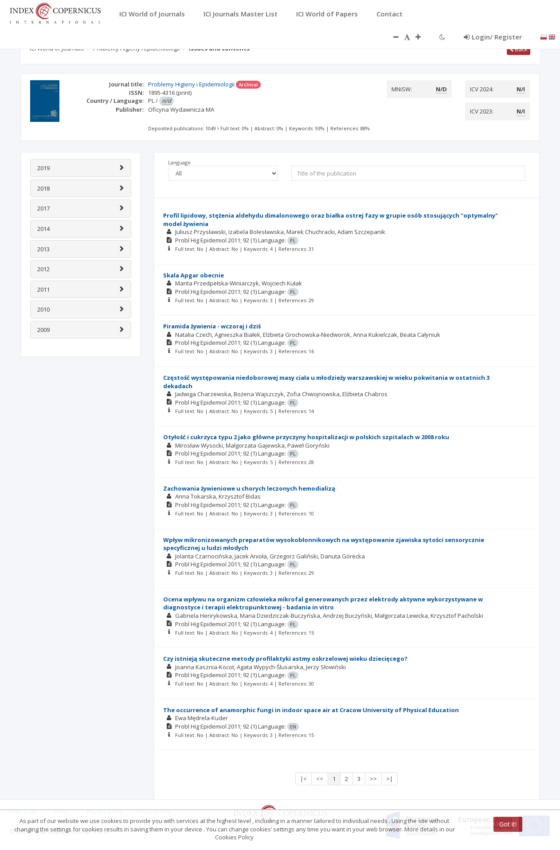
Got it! (508, 824)
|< (303, 779)
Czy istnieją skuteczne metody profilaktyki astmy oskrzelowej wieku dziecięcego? (285, 659)
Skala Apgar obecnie (193, 275)
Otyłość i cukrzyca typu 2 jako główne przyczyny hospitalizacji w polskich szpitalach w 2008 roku (306, 437)
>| (389, 779)
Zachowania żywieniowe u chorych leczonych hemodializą (249, 488)
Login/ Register (493, 36)
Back (518, 49)
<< (319, 779)
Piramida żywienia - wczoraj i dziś (212, 326)
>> (373, 779)
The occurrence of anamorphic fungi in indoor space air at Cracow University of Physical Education (311, 710)
